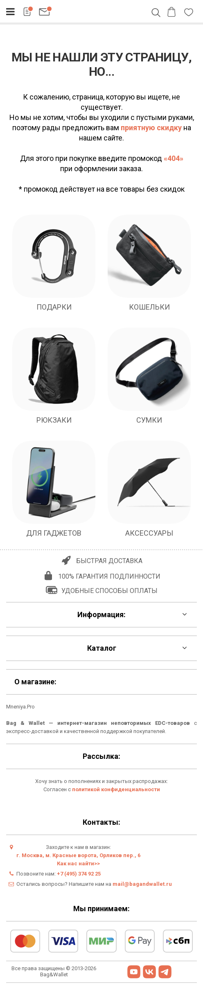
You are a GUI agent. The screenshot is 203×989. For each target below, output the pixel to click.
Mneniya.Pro (20, 707)
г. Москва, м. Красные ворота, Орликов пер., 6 (78, 855)
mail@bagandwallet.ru (142, 884)
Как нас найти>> (78, 863)
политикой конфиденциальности (116, 789)
